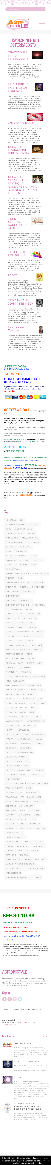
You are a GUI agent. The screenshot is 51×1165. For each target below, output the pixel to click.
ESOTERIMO (11, 636)
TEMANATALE (38, 846)
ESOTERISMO (26, 636)
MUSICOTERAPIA (23, 739)
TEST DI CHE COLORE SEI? (17, 253)
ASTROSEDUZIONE (21, 123)
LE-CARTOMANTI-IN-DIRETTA (29, 699)
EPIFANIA (32, 627)
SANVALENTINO (22, 801)
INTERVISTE (26, 672)
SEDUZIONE (33, 810)
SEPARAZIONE (24, 815)
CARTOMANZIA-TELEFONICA (18, 600)
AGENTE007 (34, 524)
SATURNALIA (38, 801)
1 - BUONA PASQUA (22, 1043)
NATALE (38, 739)
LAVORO (10, 699)
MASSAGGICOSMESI (35, 721)
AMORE (31, 533)
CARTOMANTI (28, 591)
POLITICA (39, 770)
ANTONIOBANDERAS (15, 542)
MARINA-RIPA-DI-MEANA (16, 716)
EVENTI (39, 636)
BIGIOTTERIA (11, 565)
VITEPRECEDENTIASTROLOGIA (19, 877)
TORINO (9, 851)
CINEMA (28, 609)
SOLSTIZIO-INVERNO (15, 824)
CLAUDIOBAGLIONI (14, 614)
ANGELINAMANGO (30, 538)
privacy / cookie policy (25, 1022)
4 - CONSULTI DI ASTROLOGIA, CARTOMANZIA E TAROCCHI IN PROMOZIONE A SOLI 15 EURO (27, 1106)
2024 (22, 520)
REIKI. (28, 788)
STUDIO (9, 828)
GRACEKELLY (24, 667)
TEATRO (9, 846)
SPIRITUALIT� (34, 824)
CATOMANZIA (38, 605)
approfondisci (27, 1163)
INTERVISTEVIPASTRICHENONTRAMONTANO (25, 676)
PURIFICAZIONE (13, 779)
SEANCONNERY (26, 806)
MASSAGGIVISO (13, 725)
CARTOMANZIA (12, 596)
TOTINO (19, 851)
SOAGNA (22, 819)
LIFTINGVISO (11, 708)
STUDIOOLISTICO (24, 828)
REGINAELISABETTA (14, 788)
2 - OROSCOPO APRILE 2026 (26, 1061)
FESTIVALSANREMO (14, 654)
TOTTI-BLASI (32, 851)
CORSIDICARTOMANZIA (25, 618)
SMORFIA (10, 819)
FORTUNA (10, 663)
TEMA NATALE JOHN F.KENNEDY (20, 302)
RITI (22, 797)
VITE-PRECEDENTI (35, 868)
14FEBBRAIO (11, 520)
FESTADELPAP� (35, 645)
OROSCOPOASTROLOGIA (17, 761)
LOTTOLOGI (11, 712)
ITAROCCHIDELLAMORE (16, 690)
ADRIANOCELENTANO (15, 524)
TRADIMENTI (11, 855)
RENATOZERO (31, 792)
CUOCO (21, 623)
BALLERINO (11, 560)
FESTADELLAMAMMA (15, 645)
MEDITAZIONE (29, 725)
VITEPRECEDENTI (13, 873)
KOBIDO (31, 694)
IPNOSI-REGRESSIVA (15, 681)
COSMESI (10, 623)
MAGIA (23, 712)
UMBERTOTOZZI (13, 859)
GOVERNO (10, 667)
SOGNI (32, 819)
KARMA (9, 694)
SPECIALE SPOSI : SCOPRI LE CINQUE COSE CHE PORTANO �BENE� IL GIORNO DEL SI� (22, 185)
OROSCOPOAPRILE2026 (17, 757)
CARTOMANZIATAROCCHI (17, 605)
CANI (20, 578)
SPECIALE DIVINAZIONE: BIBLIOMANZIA (18, 150)
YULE (38, 877)
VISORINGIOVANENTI (15, 868)
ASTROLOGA (33, 542)
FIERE (29, 654)
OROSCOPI (11, 748)
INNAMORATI (11, 672)
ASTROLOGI (11, 547)
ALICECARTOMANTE (23, 529)
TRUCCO (24, 855)
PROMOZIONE (37, 774)
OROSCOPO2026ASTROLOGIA (19, 752)
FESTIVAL (38, 649)
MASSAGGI (35, 716)
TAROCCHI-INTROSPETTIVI (17, 842)
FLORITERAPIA (27, 658)
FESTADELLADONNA (24, 641)
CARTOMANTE (12, 591)
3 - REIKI (17, 1077)
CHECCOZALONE (13, 609)
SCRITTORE (11, 806)
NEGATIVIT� (11, 743)
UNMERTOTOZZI (31, 859)
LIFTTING (24, 708)
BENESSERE (37, 560)
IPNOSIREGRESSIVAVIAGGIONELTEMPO (23, 685)
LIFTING (41, 703)
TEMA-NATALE (22, 846)
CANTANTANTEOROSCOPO (18, 582)
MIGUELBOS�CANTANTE (17, 734)
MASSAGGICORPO (14, 721)
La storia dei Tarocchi (16, 329)
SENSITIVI (10, 815)
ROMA (8, 801)
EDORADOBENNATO (15, 627)
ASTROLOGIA (26, 547)
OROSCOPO (25, 748)
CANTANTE (38, 582)
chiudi (40, 1163)
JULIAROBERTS (37, 690)
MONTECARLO (38, 734)
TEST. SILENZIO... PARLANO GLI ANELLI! (17, 223)
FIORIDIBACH (12, 658)
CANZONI (24, 587)
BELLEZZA (24, 560)
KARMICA (20, 694)
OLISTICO (39, 743)
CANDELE (10, 578)
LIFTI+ (32, 703)
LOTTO (34, 708)
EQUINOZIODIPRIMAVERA (17, 632)
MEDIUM (9, 730)
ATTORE (32, 556)
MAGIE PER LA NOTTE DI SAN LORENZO (18, 88)
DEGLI (31, 623)
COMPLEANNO (33, 614)
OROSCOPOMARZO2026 (17, 766)
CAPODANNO (38, 587)
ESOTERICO (37, 632)
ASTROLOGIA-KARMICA (16, 551)
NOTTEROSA (25, 743)
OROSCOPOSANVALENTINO (18, 770)
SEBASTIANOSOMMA (15, 810)
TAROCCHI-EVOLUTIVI (15, 837)
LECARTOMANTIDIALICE (16, 703)
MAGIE (32, 712)
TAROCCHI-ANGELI (14, 833)
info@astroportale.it (10, 1024)
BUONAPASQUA (13, 569)
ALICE (8, 529)
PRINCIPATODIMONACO (16, 774)
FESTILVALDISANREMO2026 (18, 649)
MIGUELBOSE (23, 730)
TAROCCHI (40, 828)
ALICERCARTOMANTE (15, 533)
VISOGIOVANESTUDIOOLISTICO (20, 864)
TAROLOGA (38, 842)
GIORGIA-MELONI (34, 663)
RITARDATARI (11, 797)
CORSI (9, 618)
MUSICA (9, 739)
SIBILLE (37, 815)
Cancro (12, 275)
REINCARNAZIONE (14, 792)
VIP (43, 859)
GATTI (20, 663)
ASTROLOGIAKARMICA (16, 556)
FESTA (8, 641)
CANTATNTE (11, 587)
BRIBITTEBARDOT (28, 565)
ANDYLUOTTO (12, 538)
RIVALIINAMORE (34, 797)
